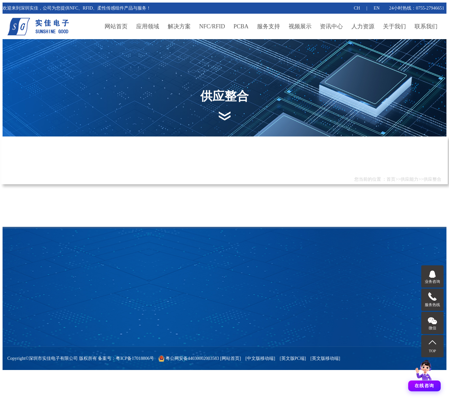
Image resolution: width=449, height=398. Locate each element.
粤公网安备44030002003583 (192, 358)
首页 (390, 179)
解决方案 (179, 26)
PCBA (240, 26)
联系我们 (426, 26)
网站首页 (116, 26)
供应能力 (409, 179)
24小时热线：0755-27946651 (416, 8)
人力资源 (362, 26)
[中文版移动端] (260, 358)
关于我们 (394, 26)
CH (357, 8)
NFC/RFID (212, 26)
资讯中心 (331, 26)
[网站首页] (230, 358)
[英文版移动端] (325, 358)
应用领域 (147, 26)
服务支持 (268, 26)
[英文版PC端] (293, 358)
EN (377, 8)
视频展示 (300, 26)
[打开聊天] (424, 374)
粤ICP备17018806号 (135, 358)
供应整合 (432, 179)
